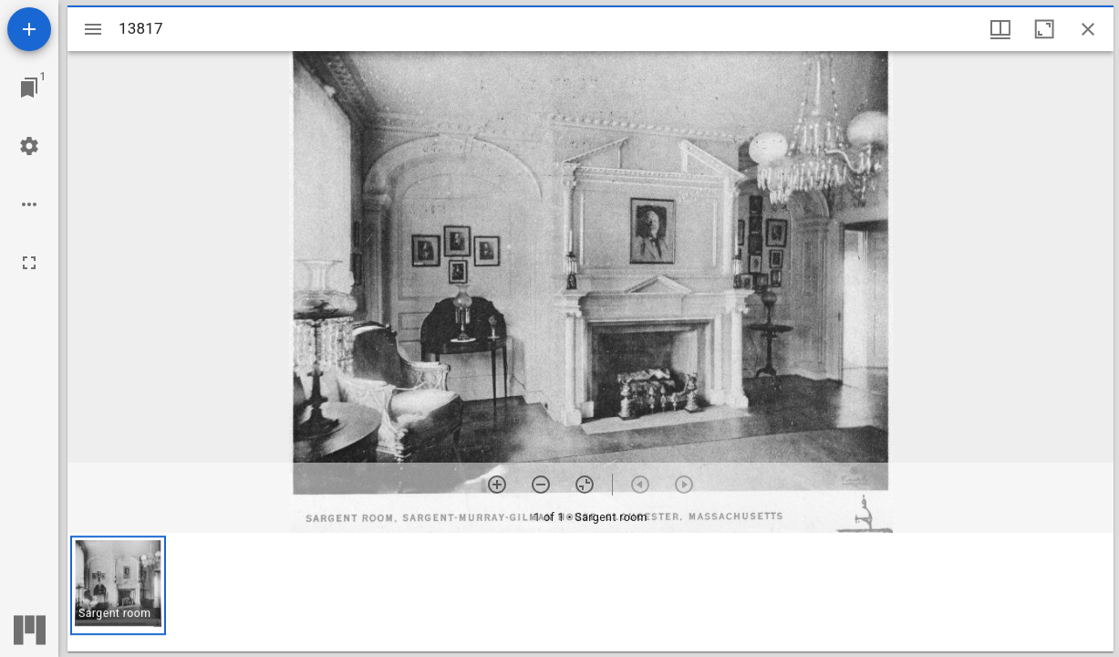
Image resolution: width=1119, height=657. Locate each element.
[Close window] (1088, 29)
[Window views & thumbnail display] (1000, 29)
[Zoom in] (497, 484)
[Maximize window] (1044, 29)
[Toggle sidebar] (93, 29)
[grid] (590, 592)
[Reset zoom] (584, 484)
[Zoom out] (541, 484)
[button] (118, 585)
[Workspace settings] (29, 146)
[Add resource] (29, 29)
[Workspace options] (29, 204)
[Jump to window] (29, 88)
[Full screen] (29, 263)
